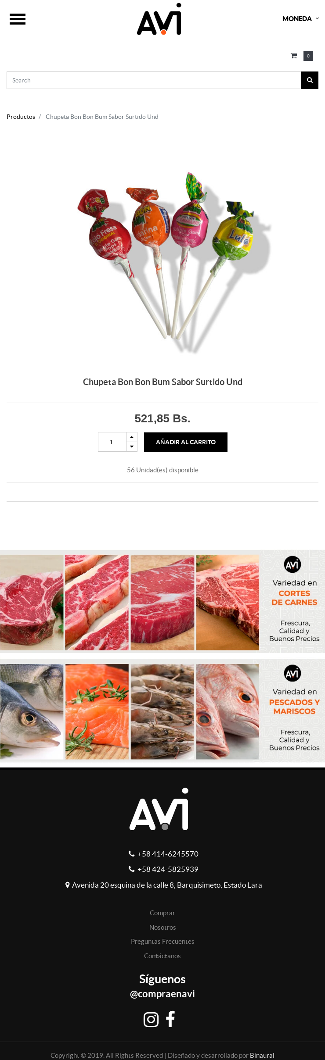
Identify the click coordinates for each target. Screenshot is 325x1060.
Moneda (297, 18)
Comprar (162, 913)
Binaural (262, 1055)
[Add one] (131, 437)
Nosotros (162, 927)
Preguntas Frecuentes (163, 941)
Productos (21, 116)
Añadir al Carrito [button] (186, 442)
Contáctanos (162, 956)
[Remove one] (131, 446)
